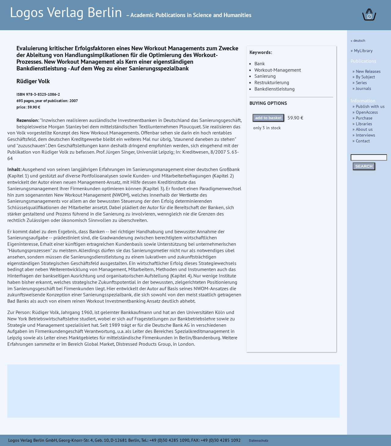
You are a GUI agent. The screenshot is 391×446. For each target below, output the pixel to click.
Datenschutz (259, 440)
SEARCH (363, 166)
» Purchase (362, 118)
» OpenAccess (365, 112)
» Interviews (364, 135)
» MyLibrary (362, 50)
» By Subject (364, 77)
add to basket (268, 118)
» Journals (362, 88)
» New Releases (367, 71)
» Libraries (362, 124)
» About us (363, 129)
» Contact (361, 141)
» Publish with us (369, 106)
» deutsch (358, 40)
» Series (360, 82)
